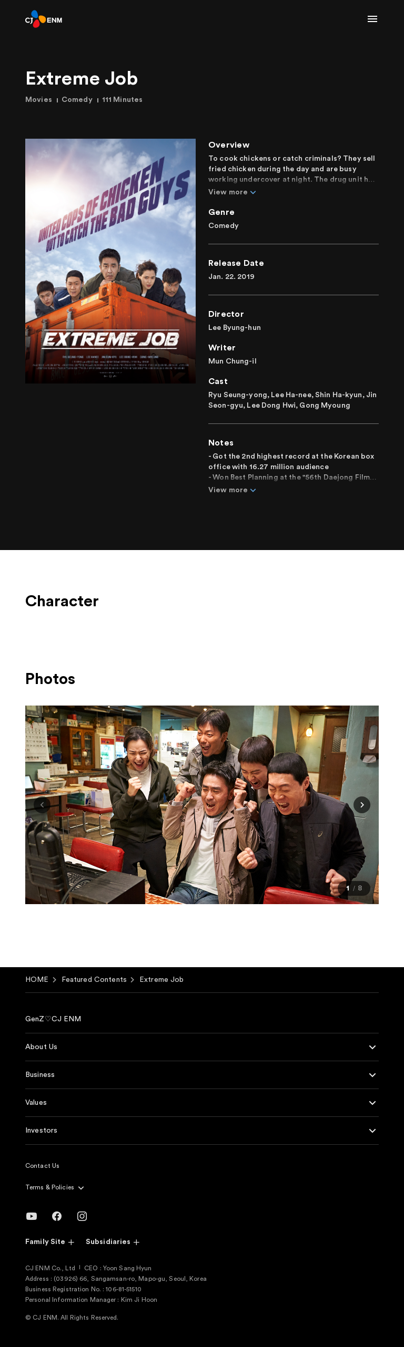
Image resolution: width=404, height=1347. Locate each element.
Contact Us (42, 1166)
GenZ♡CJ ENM (53, 1019)
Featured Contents (94, 979)
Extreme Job (161, 979)
